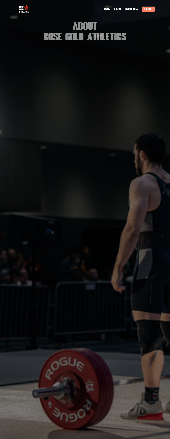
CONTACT (148, 9)
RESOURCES (131, 9)
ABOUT (117, 9)
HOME (107, 9)
